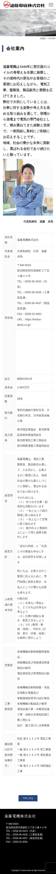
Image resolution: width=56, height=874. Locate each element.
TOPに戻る (28, 798)
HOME (43, 38)
